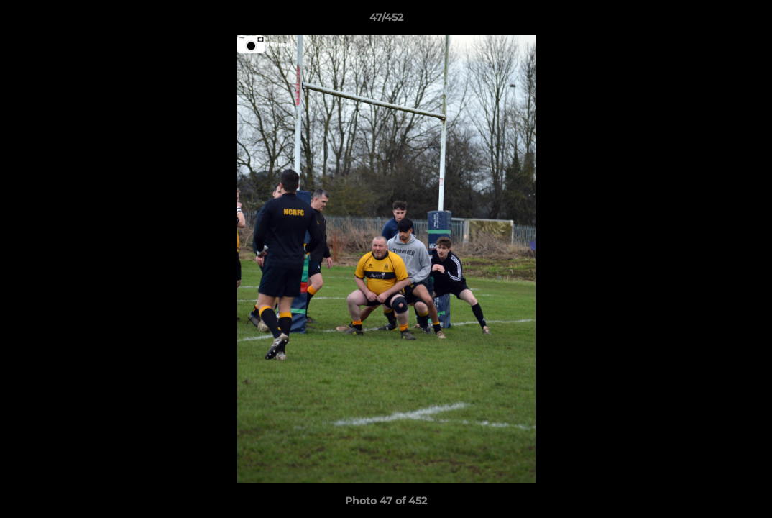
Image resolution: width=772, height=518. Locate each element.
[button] (746, 20)
